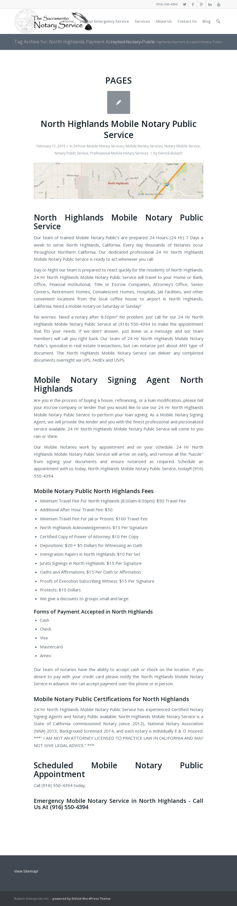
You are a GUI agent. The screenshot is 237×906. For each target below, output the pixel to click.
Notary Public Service (71, 153)
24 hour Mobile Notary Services (98, 146)
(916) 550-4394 (166, 4)
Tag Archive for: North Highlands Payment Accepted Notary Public (84, 42)
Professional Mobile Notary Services (119, 153)
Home (138, 42)
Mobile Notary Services (144, 146)
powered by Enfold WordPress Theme (81, 898)
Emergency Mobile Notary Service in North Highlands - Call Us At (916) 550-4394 (118, 804)
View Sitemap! (26, 871)
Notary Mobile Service (182, 146)
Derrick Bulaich (170, 153)
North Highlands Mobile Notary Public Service (118, 129)
